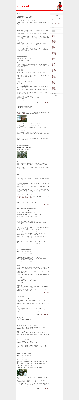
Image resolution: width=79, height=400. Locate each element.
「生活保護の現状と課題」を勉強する (25, 106)
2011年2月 (54, 51)
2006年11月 (54, 90)
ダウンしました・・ (21, 296)
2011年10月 (54, 41)
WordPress (32, 396)
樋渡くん (19, 174)
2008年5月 (54, 74)
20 (55, 22)
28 (56, 23)
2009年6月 (54, 62)
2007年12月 (54, 77)
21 (56, 22)
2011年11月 (54, 40)
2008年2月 (54, 75)
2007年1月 (54, 88)
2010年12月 (54, 52)
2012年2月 (54, 36)
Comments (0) (46, 53)
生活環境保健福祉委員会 (22, 56)
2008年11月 (54, 69)
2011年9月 (54, 42)
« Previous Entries (20, 392)
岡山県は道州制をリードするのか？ (25, 16)
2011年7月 (54, 45)
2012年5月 (54, 35)
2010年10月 (54, 54)
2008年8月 (54, 71)
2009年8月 (54, 60)
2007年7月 (54, 83)
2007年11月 (54, 78)
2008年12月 (54, 68)
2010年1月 (54, 58)
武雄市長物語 (19, 196)
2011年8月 (54, 43)
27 (55, 23)
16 (59, 20)
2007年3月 (54, 86)
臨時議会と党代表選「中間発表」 (24, 353)
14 (56, 20)
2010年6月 (54, 57)
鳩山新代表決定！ (21, 318)
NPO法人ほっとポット (21, 113)
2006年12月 (54, 89)
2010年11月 (54, 53)
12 (53, 20)
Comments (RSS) (27, 398)
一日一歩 (42, 53)
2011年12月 (54, 39)
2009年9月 (54, 59)
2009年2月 (54, 65)
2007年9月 (54, 81)
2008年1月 (54, 76)
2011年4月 (54, 48)
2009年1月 (54, 66)
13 (55, 20)
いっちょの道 (23, 6)
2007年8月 (54, 82)
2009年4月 (54, 64)
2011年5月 (54, 47)
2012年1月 (54, 37)
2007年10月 (54, 80)
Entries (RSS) (19, 398)
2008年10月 (54, 70)
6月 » (59, 24)
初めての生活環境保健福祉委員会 (24, 249)
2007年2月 (54, 87)
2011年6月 (54, 46)
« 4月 (54, 24)
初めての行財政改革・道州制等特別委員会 (26, 208)
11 (52, 20)
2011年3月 (54, 49)
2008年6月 (54, 72)
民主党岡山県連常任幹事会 (23, 145)
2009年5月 (54, 63)
